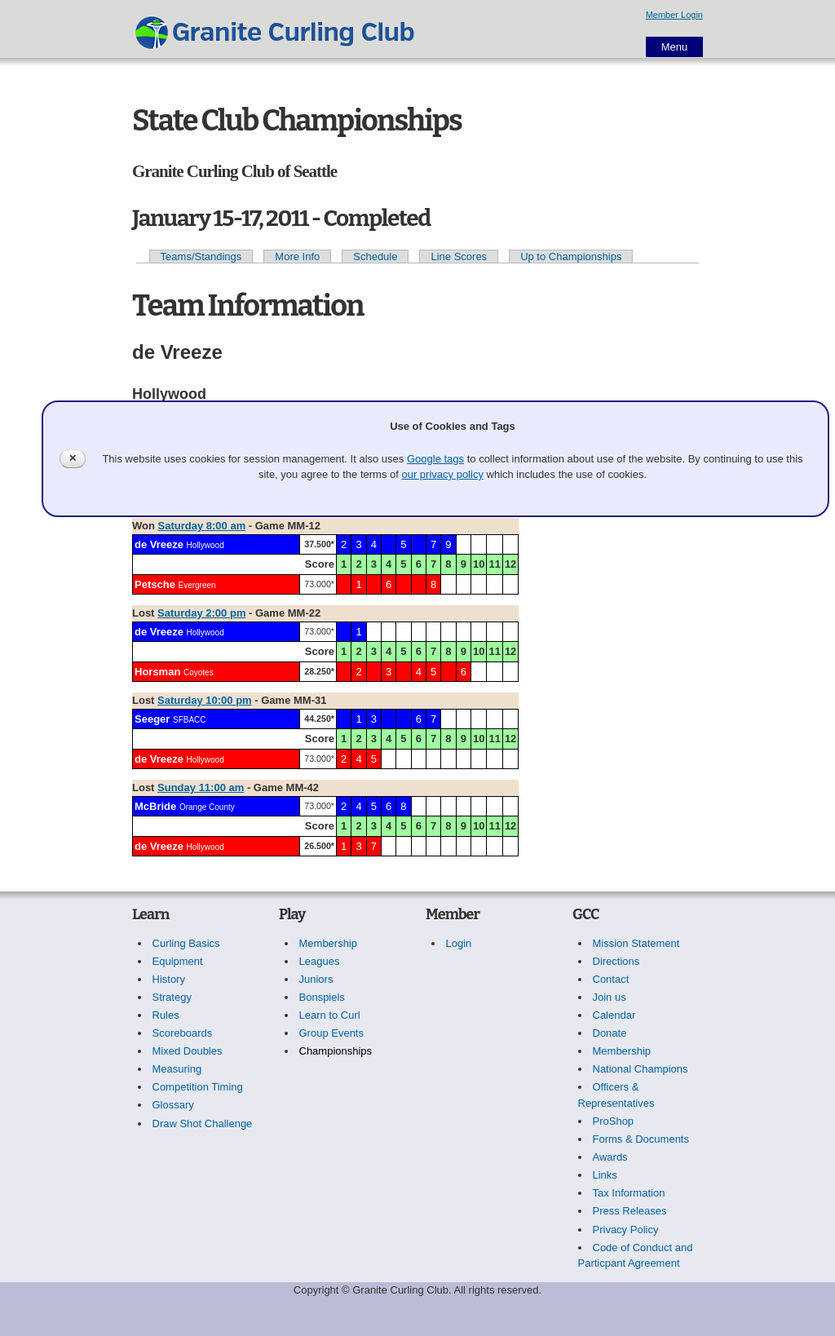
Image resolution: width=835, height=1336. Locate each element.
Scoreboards (182, 1033)
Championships (336, 1051)
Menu (674, 47)
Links (605, 1175)
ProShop (613, 1121)
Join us (609, 997)
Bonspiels (322, 997)
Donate (610, 1033)
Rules (165, 1015)
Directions (616, 961)
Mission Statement (636, 943)
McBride (155, 806)
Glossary (173, 1105)
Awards (610, 1157)
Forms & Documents (641, 1139)
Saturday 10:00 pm (204, 700)
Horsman (157, 672)
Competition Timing (197, 1087)
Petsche (155, 584)
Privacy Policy (626, 1229)
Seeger (152, 719)
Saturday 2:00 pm (201, 613)
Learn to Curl (329, 1015)
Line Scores (459, 256)
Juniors (316, 979)
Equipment (177, 961)
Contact (611, 979)
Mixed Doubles (187, 1051)
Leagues (319, 961)
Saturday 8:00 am (202, 526)
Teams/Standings (201, 256)
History (168, 979)
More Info (297, 256)
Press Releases (630, 1211)
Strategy (172, 997)
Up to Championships (570, 256)
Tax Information (629, 1193)
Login (459, 943)
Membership (328, 943)
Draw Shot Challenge (202, 1123)
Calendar (614, 1015)
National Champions (640, 1069)
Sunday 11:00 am (200, 787)
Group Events (331, 1033)
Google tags (435, 459)
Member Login (674, 15)
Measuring (177, 1069)
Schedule (375, 256)
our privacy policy (442, 474)
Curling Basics (186, 943)
